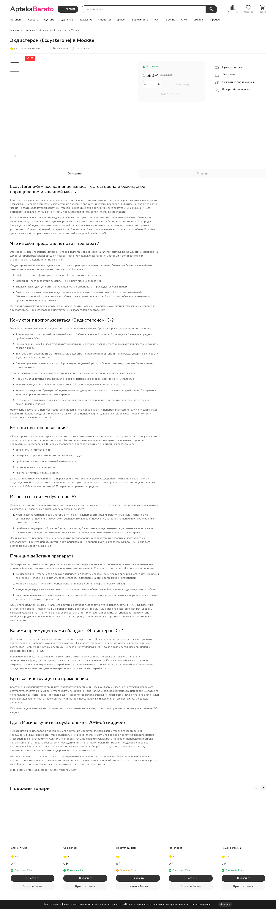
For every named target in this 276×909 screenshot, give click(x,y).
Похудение (85, 19)
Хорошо (225, 904)
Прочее (215, 19)
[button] (14, 156)
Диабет (121, 19)
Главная (14, 30)
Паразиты (104, 19)
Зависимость (140, 19)
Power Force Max (232, 848)
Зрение (170, 19)
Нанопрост (175, 848)
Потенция (16, 19)
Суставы (49, 19)
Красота (33, 19)
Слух (184, 19)
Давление (67, 19)
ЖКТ (157, 19)
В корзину (182, 84)
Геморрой (198, 19)
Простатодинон (126, 848)
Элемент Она (19, 848)
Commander (70, 848)
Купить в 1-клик (171, 94)
